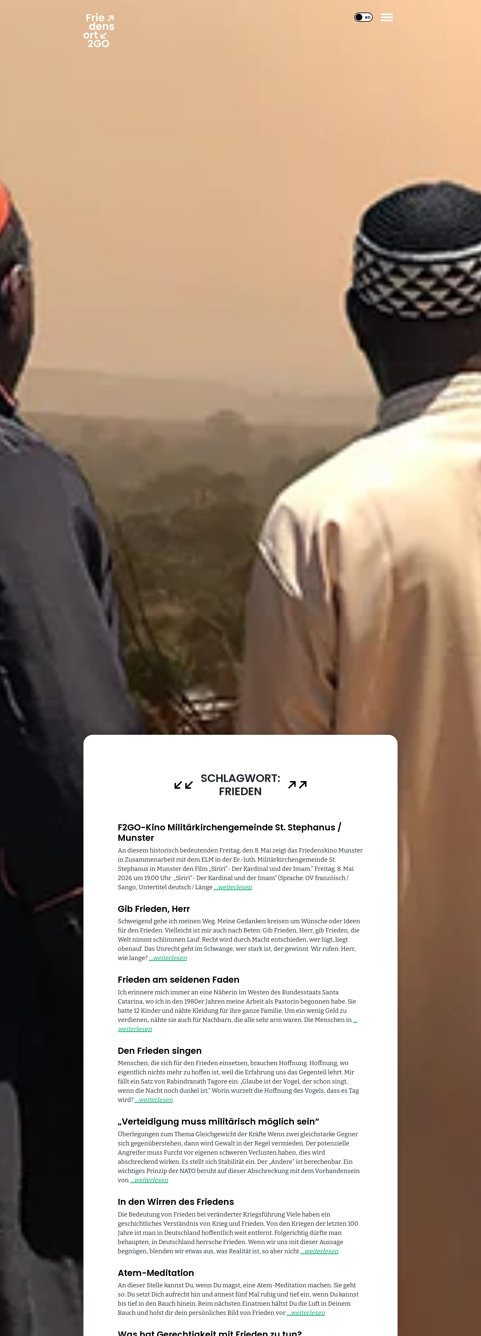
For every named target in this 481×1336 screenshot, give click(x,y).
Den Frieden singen (160, 1051)
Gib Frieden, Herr (154, 909)
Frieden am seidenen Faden (179, 980)
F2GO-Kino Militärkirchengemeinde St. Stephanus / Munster (230, 833)
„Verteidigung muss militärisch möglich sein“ (218, 1122)
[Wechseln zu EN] (361, 17)
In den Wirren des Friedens (176, 1202)
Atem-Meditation (156, 1273)
